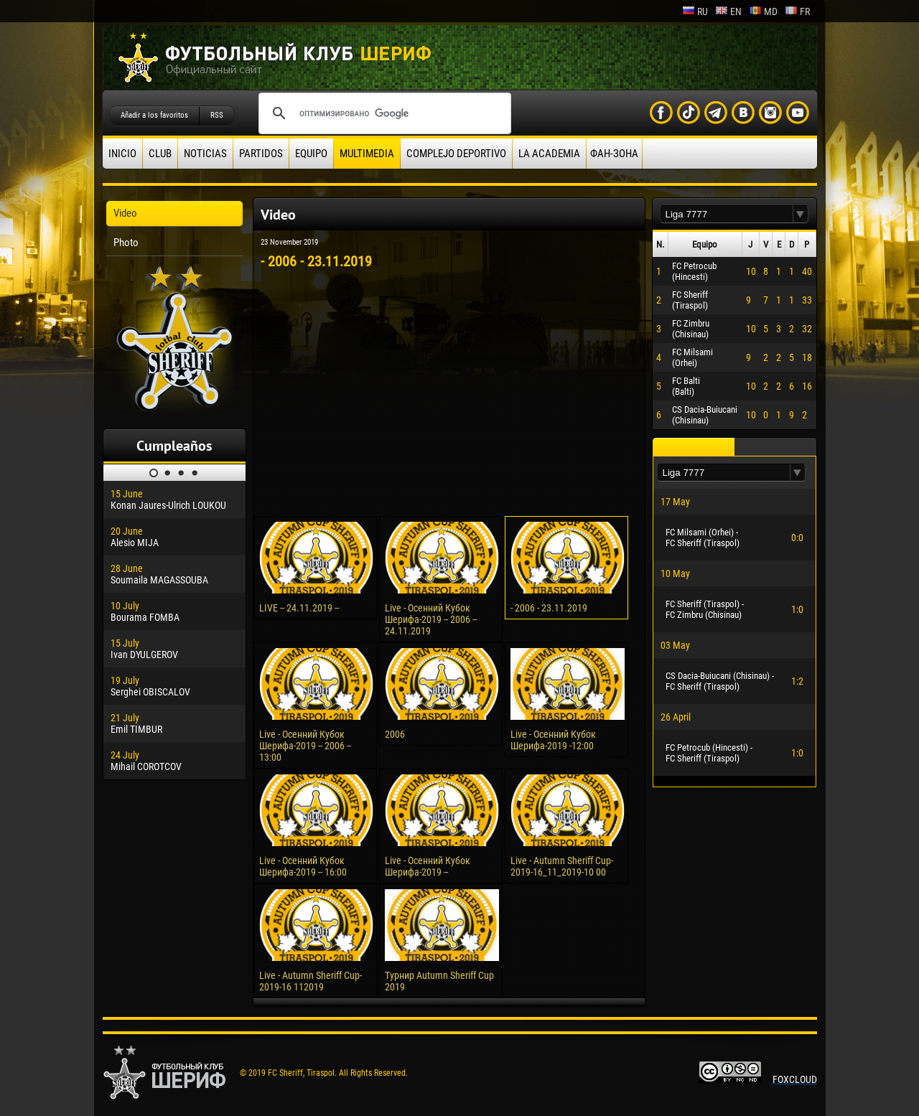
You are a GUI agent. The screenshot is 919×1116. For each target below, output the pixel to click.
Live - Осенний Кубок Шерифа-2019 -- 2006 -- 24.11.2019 (431, 619)
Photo (126, 242)
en (728, 11)
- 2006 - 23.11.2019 (548, 608)
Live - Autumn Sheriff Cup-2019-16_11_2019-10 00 (561, 866)
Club (160, 153)
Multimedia (367, 153)
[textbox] (726, 214)
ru (695, 11)
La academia (549, 153)
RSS (216, 115)
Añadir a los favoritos (154, 115)
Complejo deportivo (456, 153)
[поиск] (382, 113)
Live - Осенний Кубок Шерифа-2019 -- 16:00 (303, 866)
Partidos (261, 153)
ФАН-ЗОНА (614, 153)
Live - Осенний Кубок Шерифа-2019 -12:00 (553, 739)
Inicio (122, 153)
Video (125, 213)
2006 (395, 734)
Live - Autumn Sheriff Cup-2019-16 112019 (310, 981)
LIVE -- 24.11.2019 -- (299, 608)
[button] (800, 214)
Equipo (311, 153)
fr (797, 11)
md (763, 11)
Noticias (205, 153)
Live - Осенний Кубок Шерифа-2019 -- (427, 866)
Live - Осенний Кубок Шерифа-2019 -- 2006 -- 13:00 (305, 745)
